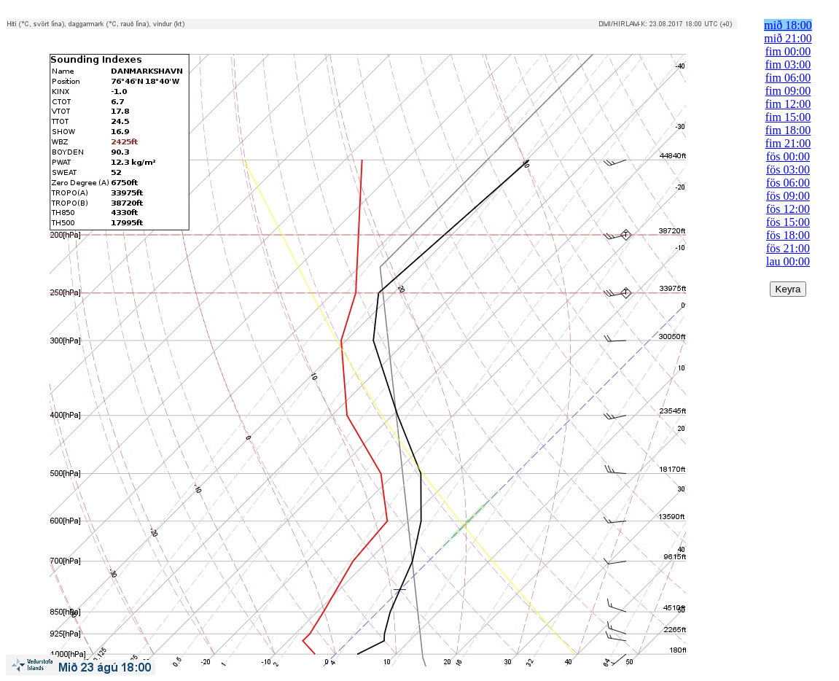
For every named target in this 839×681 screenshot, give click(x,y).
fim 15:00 (788, 117)
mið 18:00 (787, 25)
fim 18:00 (788, 130)
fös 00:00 (788, 156)
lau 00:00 (788, 261)
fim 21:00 (788, 143)
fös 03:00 (788, 169)
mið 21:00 (787, 38)
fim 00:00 (788, 51)
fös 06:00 (788, 182)
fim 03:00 (788, 64)
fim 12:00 (788, 104)
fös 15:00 (788, 222)
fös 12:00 (788, 209)
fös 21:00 (788, 248)
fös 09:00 (788, 196)
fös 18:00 (788, 235)
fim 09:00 (788, 91)
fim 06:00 (788, 77)
